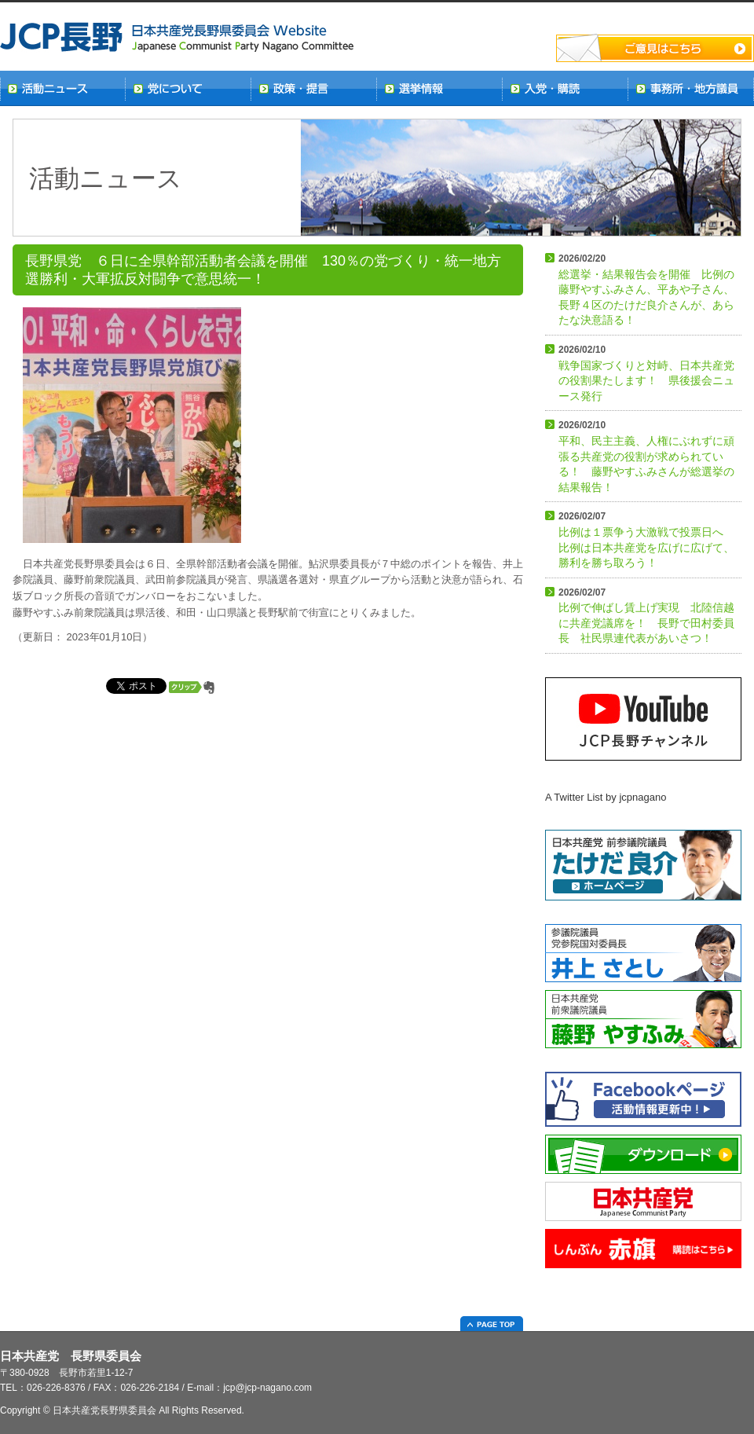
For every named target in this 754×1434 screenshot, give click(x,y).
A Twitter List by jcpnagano (605, 797)
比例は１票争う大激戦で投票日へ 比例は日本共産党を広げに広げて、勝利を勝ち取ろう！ (646, 540)
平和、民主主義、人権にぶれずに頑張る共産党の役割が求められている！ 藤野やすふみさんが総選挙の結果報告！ (646, 456)
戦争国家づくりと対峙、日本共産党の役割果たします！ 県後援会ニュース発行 (646, 373)
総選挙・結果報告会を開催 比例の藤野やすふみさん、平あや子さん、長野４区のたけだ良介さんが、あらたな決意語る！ (646, 289)
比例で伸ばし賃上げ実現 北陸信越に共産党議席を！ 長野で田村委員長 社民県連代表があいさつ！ (646, 616)
